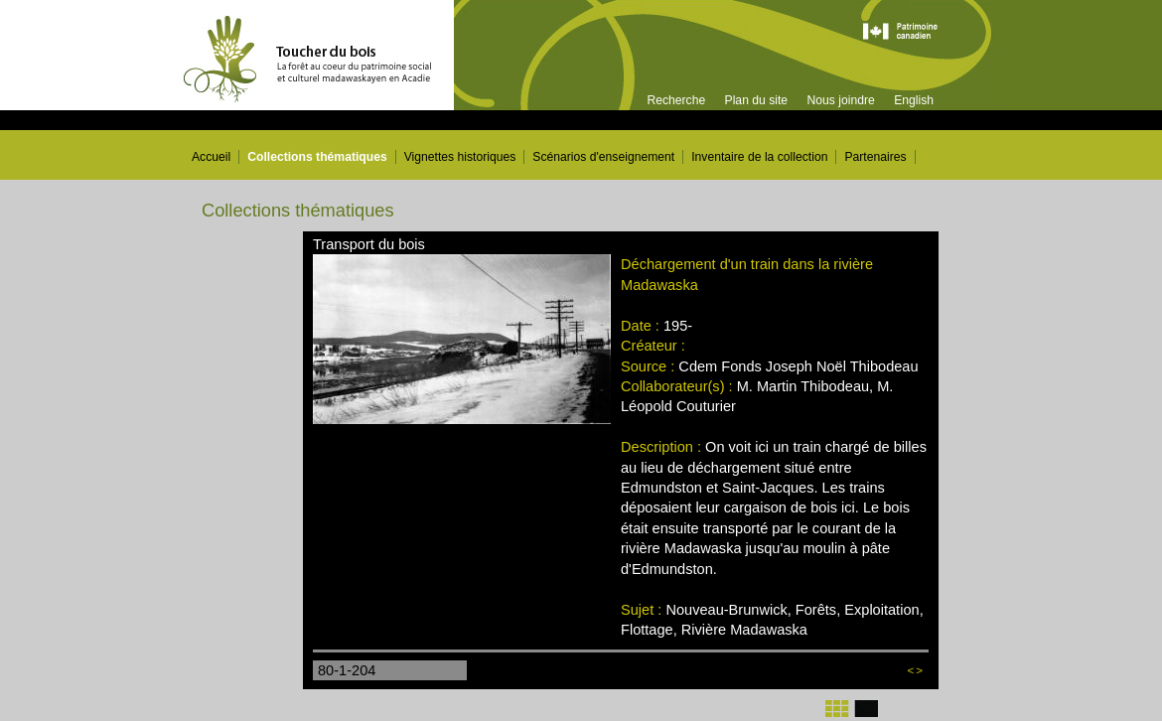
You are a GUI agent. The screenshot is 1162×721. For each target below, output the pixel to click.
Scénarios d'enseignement (603, 157)
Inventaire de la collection (759, 157)
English (914, 100)
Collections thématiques (317, 157)
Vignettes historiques (460, 157)
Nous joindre (840, 100)
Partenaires (875, 157)
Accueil (211, 157)
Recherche (676, 100)
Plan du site (757, 100)
